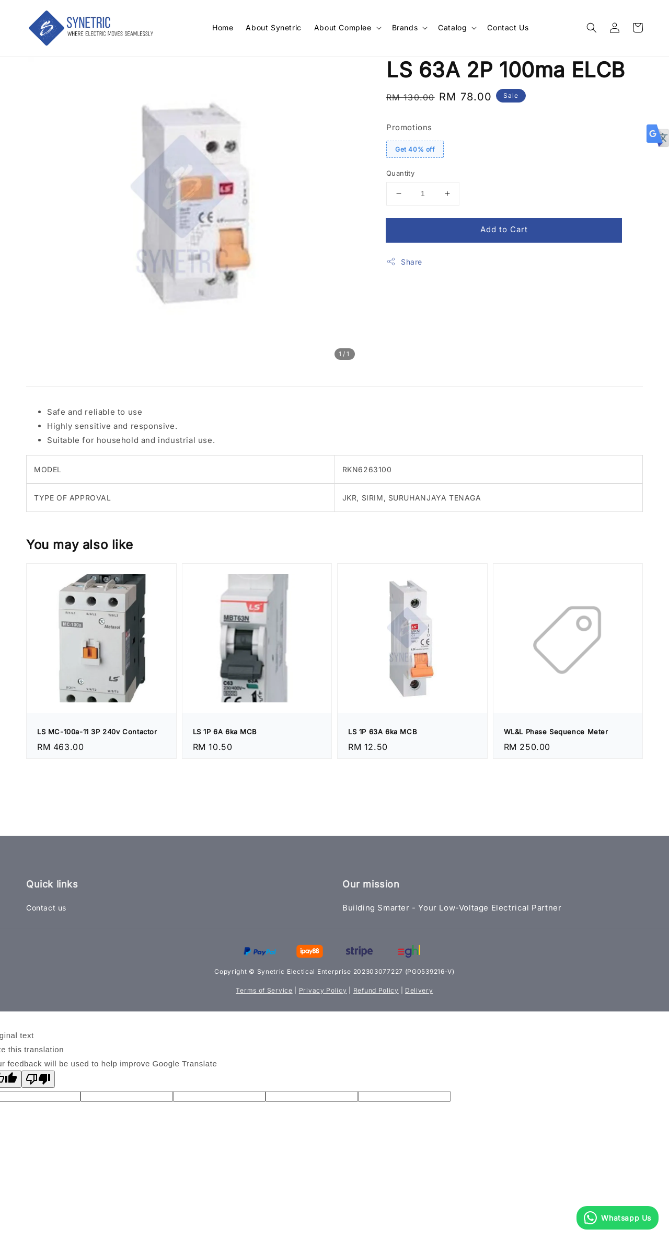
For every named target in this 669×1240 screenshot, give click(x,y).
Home (222, 27)
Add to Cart (504, 229)
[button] (591, 27)
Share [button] (404, 261)
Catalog (452, 27)
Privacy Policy (323, 990)
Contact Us (507, 27)
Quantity (400, 173)
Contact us (46, 907)
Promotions (409, 127)
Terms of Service (264, 990)
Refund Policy (376, 990)
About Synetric (273, 27)
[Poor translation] (38, 1079)
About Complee (343, 27)
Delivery (419, 990)
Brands (405, 27)
